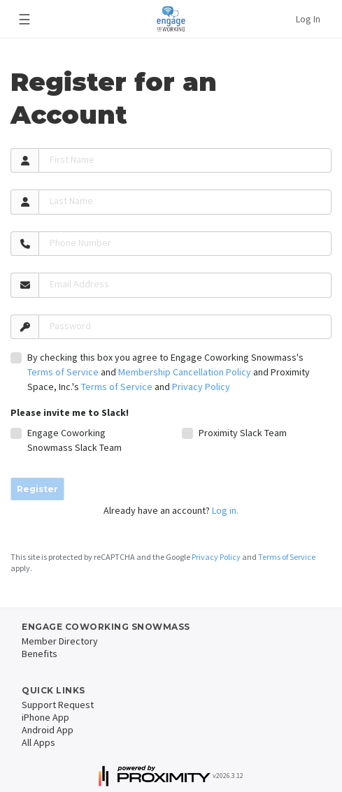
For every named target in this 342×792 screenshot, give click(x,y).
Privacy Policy (201, 386)
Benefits (39, 653)
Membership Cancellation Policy (184, 372)
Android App (47, 729)
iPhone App (45, 717)
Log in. (225, 510)
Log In (308, 19)
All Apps (38, 742)
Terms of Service (63, 372)
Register (37, 489)
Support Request (58, 704)
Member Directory (60, 641)
